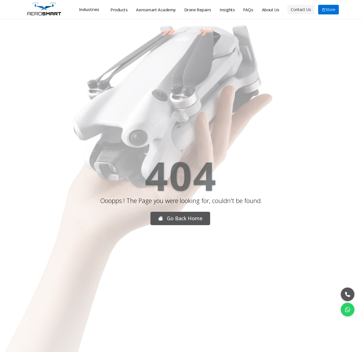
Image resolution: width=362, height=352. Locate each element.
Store (328, 10)
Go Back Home (180, 218)
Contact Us (301, 9)
